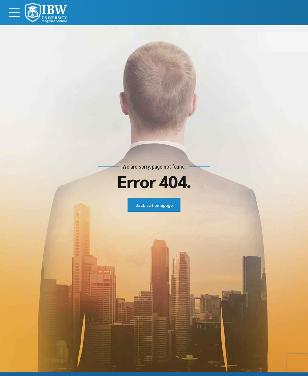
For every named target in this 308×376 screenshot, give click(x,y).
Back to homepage (154, 205)
